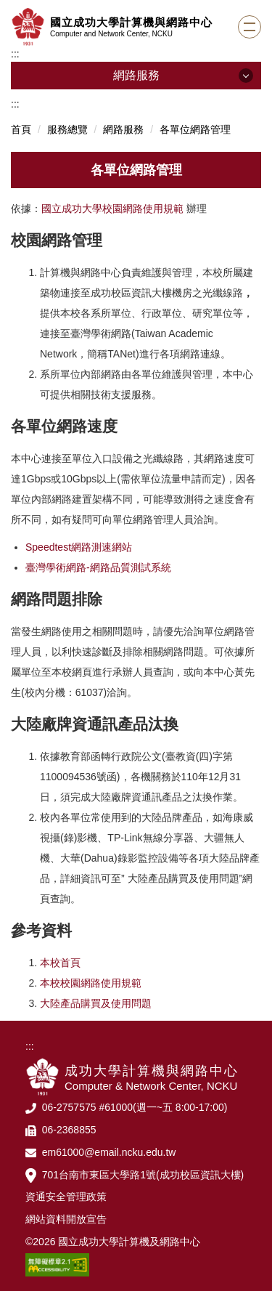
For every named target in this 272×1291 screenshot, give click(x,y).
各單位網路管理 (195, 129)
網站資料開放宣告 (66, 1219)
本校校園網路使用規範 (90, 983)
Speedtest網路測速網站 (78, 547)
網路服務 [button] (136, 75)
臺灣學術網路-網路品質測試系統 (98, 567)
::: (15, 54)
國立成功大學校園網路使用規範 (112, 208)
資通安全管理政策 (66, 1196)
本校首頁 (60, 962)
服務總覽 (67, 129)
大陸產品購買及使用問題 (96, 1003)
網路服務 (123, 129)
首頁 (21, 129)
